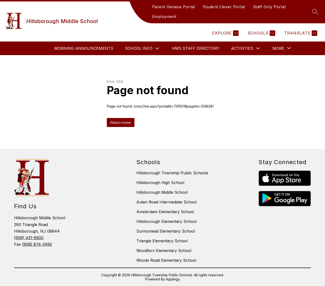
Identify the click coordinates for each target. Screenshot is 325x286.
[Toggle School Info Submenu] (157, 48)
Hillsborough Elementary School (166, 221)
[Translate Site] (300, 33)
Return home (120, 122)
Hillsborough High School (160, 182)
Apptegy (173, 279)
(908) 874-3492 (37, 244)
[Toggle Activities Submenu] (258, 48)
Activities (242, 48)
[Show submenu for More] (278, 48)
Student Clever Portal (224, 6)
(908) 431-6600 (28, 237)
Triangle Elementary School (162, 240)
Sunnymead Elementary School (165, 231)
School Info (138, 48)
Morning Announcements (83, 48)
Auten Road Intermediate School (166, 202)
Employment (164, 16)
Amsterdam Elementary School (165, 211)
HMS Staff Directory (195, 48)
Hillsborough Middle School (162, 192)
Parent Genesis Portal (173, 6)
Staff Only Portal (269, 6)
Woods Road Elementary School (166, 260)
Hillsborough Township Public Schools (172, 172)
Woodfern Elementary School (163, 250)
